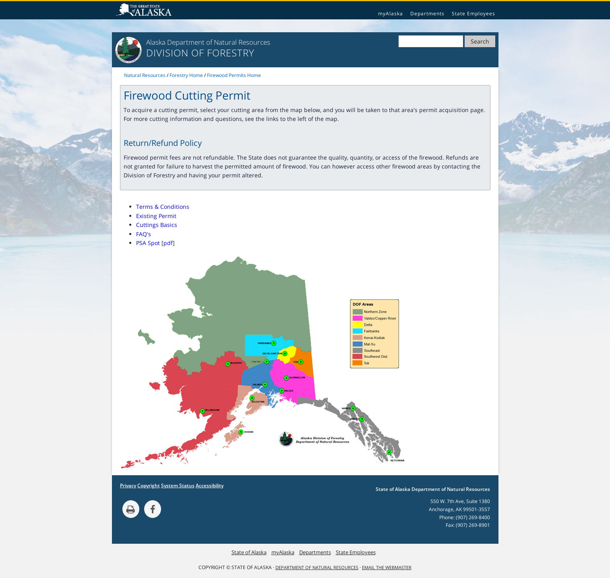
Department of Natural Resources (316, 567)
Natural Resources (144, 75)
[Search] (431, 41)
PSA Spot (148, 243)
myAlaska (390, 13)
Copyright (148, 485)
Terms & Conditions (162, 206)
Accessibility (209, 485)
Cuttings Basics (156, 225)
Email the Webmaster (386, 567)
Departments (427, 13)
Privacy (128, 485)
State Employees (473, 13)
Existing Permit (156, 216)
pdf (168, 243)
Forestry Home (186, 75)
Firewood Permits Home (234, 75)
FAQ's (143, 234)
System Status (177, 485)
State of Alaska (145, 10)
